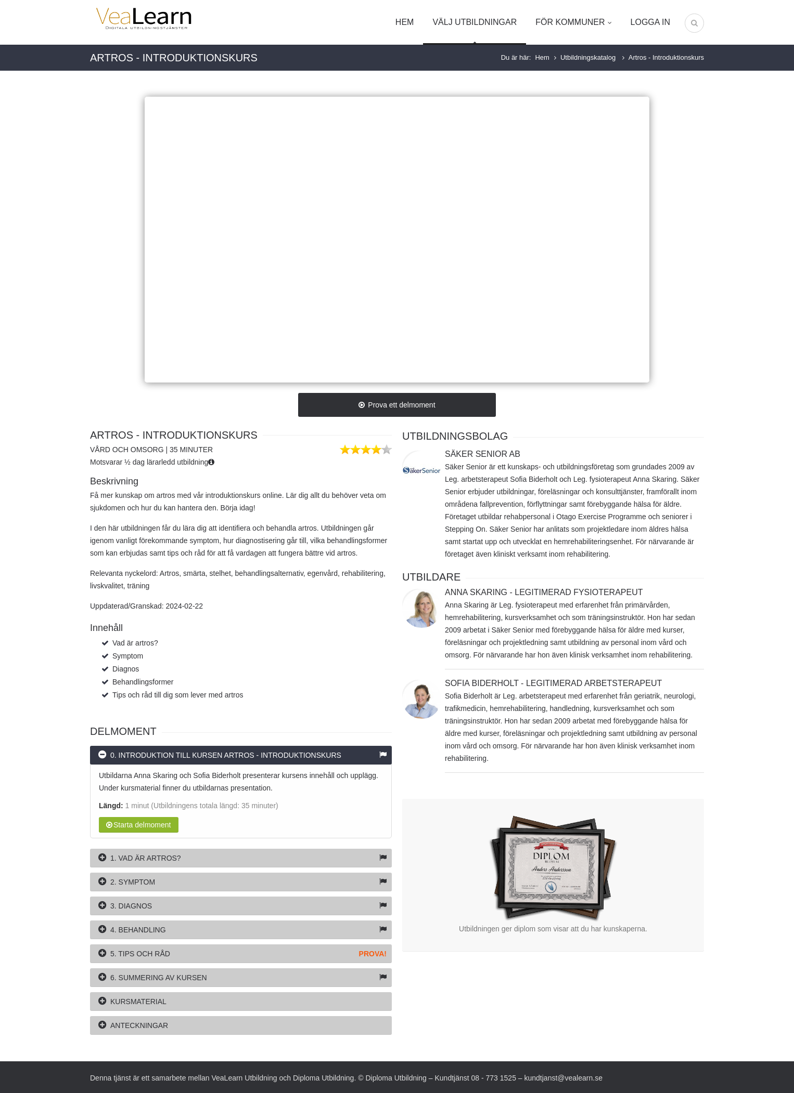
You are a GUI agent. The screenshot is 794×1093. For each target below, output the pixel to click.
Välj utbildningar (474, 22)
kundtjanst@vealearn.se (563, 1078)
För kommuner (573, 22)
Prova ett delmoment (396, 405)
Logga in (650, 22)
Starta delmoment (138, 825)
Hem (404, 22)
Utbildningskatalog (589, 57)
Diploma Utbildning (323, 1078)
